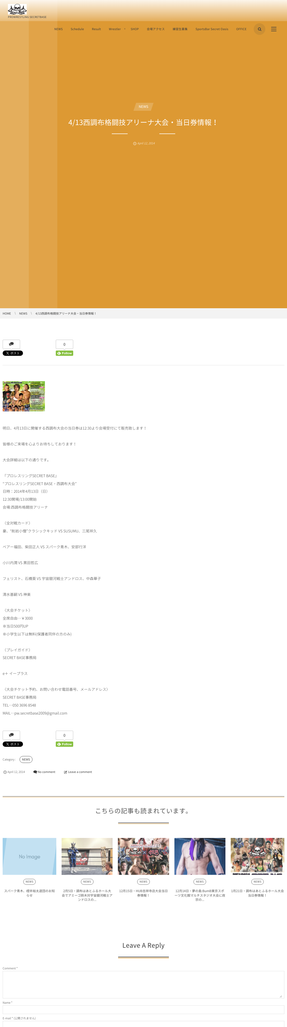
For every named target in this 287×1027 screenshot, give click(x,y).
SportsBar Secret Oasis (212, 29)
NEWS (58, 29)
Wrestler (115, 29)
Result (96, 29)
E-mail (7, 1018)
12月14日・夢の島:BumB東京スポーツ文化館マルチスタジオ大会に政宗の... (199, 897)
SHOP (135, 29)
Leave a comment (80, 772)
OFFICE (241, 29)
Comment (9, 968)
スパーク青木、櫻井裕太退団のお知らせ (29, 895)
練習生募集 (180, 29)
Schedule (77, 29)
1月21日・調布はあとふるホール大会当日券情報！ (257, 895)
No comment (46, 772)
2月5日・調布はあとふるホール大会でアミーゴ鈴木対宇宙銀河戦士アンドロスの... (87, 897)
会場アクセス (156, 29)
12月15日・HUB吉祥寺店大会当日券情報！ (143, 895)
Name (7, 1002)
